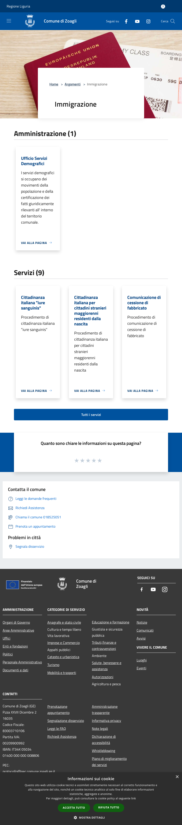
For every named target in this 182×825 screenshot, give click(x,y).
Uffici (6, 638)
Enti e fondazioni (15, 646)
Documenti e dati (15, 670)
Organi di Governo (16, 622)
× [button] (177, 777)
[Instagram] (146, 21)
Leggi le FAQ (56, 728)
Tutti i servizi (91, 414)
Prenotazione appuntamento (58, 709)
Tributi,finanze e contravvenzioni (104, 645)
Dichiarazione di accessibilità (104, 739)
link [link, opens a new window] (133, 798)
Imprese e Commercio (63, 642)
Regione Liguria (18, 6)
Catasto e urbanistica (63, 656)
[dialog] (91, 798)
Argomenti (73, 84)
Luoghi (142, 660)
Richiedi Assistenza (61, 736)
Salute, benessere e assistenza (106, 666)
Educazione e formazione (110, 622)
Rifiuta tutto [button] (108, 807)
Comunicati (145, 630)
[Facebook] (124, 21)
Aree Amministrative (18, 630)
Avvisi (141, 638)
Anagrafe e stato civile (64, 622)
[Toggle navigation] (9, 20)
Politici (8, 654)
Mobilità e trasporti (61, 672)
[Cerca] (172, 21)
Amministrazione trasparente (105, 709)
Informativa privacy (106, 720)
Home (53, 84)
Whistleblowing (103, 750)
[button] (91, 817)
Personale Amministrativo (22, 662)
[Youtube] (135, 21)
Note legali (100, 728)
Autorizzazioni (102, 677)
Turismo (53, 664)
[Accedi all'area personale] (163, 6)
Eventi (141, 668)
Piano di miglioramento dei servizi (109, 761)
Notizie (142, 622)
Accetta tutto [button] (74, 808)
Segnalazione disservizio (65, 720)
